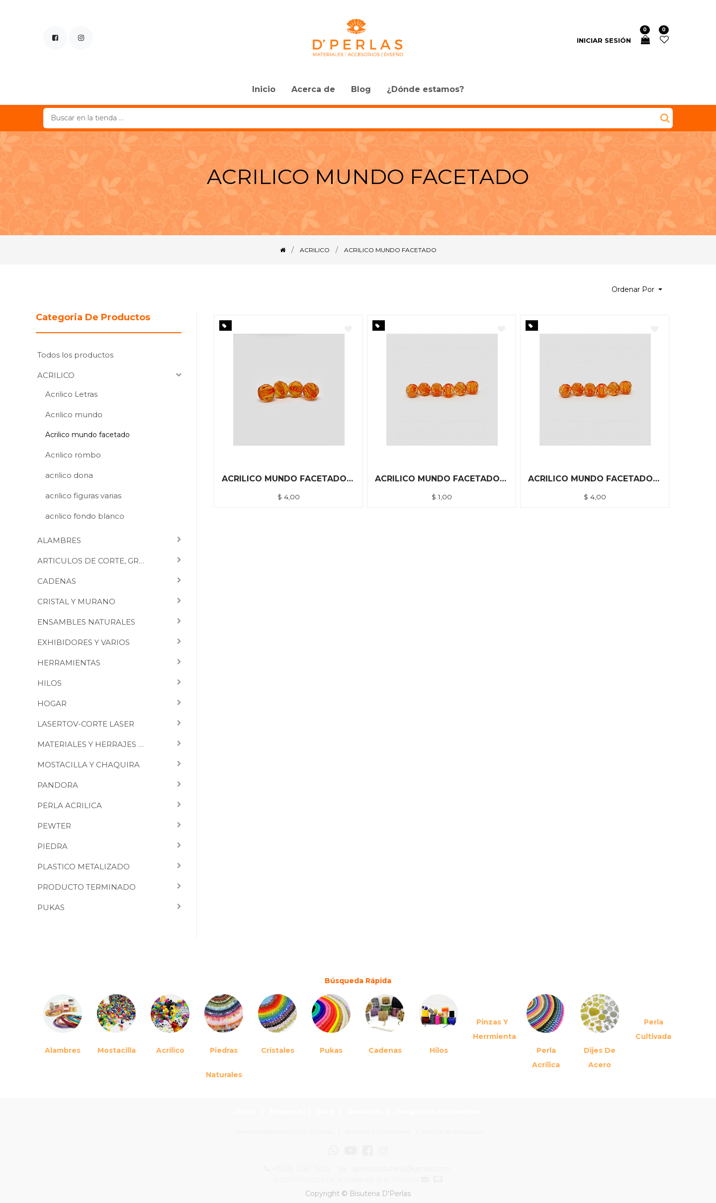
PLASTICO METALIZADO (83, 866)
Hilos (439, 1050)
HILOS (49, 683)
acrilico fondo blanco (84, 516)
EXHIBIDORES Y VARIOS (83, 642)
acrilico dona (69, 475)
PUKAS (51, 907)
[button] (637, 290)
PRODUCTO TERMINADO (86, 887)
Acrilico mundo (73, 414)
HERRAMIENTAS (68, 662)
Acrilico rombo (73, 455)
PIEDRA (52, 846)
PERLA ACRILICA (69, 805)
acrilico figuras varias (83, 495)
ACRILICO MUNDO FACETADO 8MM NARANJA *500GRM (288, 478)
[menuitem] (263, 90)
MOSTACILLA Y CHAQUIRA (88, 764)
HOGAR (52, 703)
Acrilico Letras (71, 394)
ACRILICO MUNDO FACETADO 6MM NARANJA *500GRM (594, 478)
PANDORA (57, 785)
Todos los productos (75, 355)
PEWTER (54, 826)
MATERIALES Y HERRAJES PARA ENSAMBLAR (94, 744)
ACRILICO (56, 375)
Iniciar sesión (604, 40)
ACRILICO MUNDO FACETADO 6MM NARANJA (441, 478)
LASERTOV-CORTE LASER (85, 724)
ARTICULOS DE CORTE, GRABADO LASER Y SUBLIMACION (94, 560)
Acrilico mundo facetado (87, 434)
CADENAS (56, 581)
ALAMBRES (59, 540)
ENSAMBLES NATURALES (86, 622)
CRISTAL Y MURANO (76, 601)
